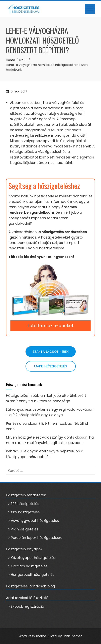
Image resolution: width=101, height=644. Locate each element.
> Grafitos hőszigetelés (28, 566)
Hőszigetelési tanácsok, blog (30, 586)
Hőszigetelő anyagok (24, 549)
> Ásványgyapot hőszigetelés (33, 520)
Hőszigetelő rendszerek (26, 495)
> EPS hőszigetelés (23, 503)
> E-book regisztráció (26, 606)
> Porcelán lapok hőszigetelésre (35, 537)
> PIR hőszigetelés (23, 529)
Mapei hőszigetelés (50, 366)
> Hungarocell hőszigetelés (31, 574)
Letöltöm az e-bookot (50, 325)
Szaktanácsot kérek (50, 351)
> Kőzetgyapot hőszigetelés (32, 557)
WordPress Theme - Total (38, 636)
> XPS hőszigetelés (24, 512)
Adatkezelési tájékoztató (27, 597)
